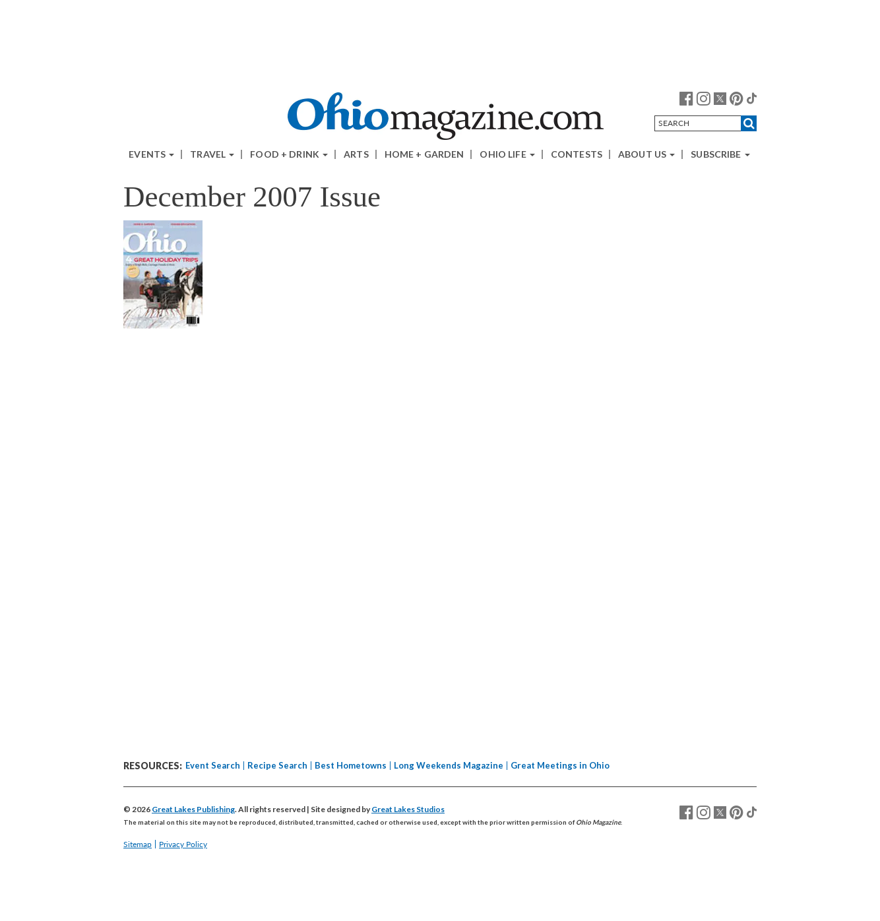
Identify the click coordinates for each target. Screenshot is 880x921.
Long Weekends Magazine (448, 765)
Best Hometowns (351, 765)
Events (151, 154)
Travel (212, 154)
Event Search (212, 765)
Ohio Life (507, 154)
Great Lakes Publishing (193, 809)
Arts (356, 154)
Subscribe (720, 154)
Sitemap (137, 844)
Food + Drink (289, 154)
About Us (646, 154)
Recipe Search (277, 765)
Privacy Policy (183, 844)
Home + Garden (424, 154)
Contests (576, 154)
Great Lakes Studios (408, 809)
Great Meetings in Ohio (560, 765)
